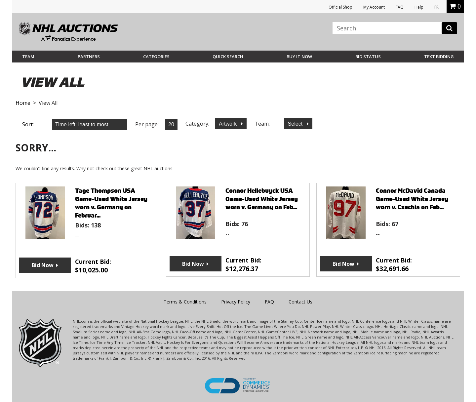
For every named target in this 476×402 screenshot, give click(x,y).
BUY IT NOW (299, 57)
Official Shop (340, 7)
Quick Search (228, 57)
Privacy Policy (235, 302)
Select (296, 124)
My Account (374, 7)
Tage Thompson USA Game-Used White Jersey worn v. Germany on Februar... (111, 203)
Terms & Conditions (185, 302)
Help (419, 7)
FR (436, 7)
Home (23, 102)
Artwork (228, 124)
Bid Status (368, 57)
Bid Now (43, 265)
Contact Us (300, 302)
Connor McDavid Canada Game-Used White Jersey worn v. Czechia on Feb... (412, 198)
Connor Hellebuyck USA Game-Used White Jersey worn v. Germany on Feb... (261, 198)
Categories (156, 57)
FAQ (400, 7)
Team (28, 57)
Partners (89, 57)
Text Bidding (439, 57)
